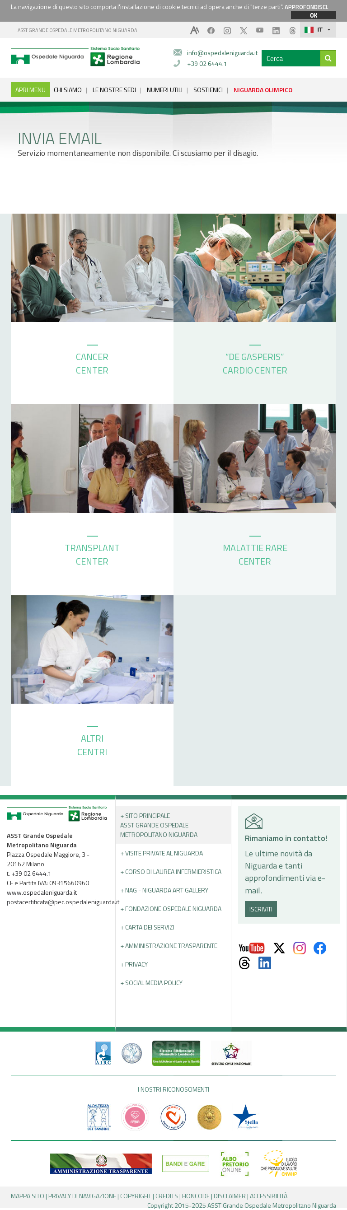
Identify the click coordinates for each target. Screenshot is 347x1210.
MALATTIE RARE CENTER (255, 552)
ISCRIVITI (260, 909)
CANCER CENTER (92, 361)
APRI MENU (30, 89)
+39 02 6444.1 (207, 63)
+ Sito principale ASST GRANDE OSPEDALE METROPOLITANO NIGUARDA (158, 825)
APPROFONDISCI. (306, 6)
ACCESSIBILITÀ (268, 1196)
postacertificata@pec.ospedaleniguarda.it (63, 901)
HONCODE (196, 1196)
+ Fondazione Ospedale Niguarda (170, 908)
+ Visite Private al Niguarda (161, 853)
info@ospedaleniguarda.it (222, 52)
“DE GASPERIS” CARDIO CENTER (255, 361)
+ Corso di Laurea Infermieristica (170, 871)
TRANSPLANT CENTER (92, 552)
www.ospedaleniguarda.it (42, 892)
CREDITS (166, 1196)
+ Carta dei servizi (147, 927)
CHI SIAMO (68, 89)
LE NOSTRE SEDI (114, 89)
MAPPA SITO (27, 1196)
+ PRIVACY (134, 964)
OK (313, 15)
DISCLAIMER (230, 1196)
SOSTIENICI (208, 89)
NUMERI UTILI (165, 89)
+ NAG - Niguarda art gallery (164, 890)
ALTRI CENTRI (92, 742)
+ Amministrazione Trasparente (168, 945)
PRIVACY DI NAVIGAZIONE (82, 1196)
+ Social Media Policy (151, 982)
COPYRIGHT (135, 1196)
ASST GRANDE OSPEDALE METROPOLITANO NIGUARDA (77, 30)
